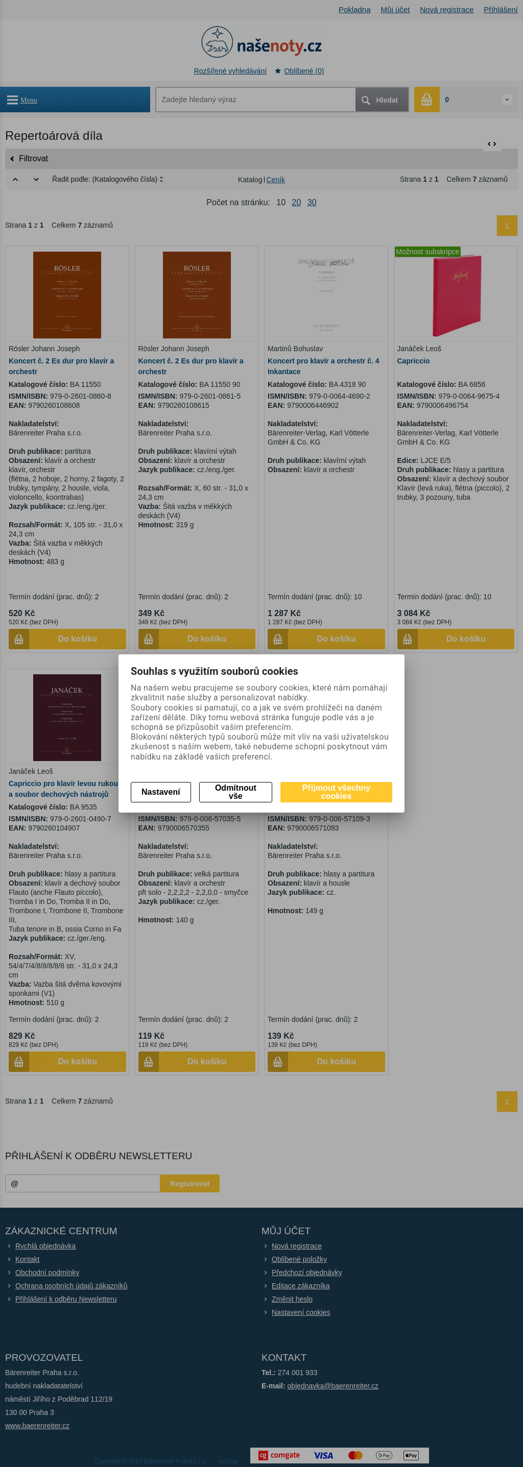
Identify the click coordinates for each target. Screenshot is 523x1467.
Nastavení (160, 792)
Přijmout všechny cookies (336, 792)
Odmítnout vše (235, 792)
